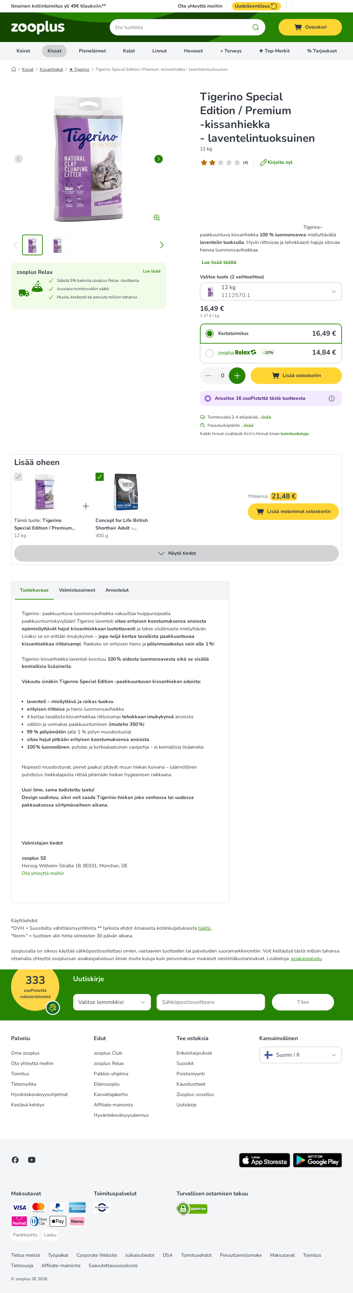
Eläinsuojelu (107, 1084)
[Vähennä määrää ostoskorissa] (208, 375)
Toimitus (20, 1073)
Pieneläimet (92, 51)
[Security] (192, 1210)
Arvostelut (117, 590)
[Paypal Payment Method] (58, 1208)
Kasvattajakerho (111, 1094)
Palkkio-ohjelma (111, 1073)
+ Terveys (231, 51)
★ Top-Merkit (274, 51)
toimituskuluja (295, 433)
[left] (18, 159)
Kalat (129, 51)
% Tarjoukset (322, 51)
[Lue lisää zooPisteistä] (331, 398)
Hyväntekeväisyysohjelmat (39, 1094)
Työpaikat (58, 1255)
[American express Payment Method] (77, 1208)
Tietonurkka (23, 1084)
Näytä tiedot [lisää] (176, 553)
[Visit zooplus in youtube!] (32, 1160)
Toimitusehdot (196, 1255)
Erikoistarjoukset (194, 1053)
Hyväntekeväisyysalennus (121, 1115)
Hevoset (193, 51)
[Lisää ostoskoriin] (296, 375)
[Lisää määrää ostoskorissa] (237, 375)
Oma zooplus (25, 1053)
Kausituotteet (190, 1084)
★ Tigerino (79, 69)
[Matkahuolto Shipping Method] (102, 1208)
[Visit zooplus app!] (264, 1166)
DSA (168, 1255)
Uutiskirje (186, 1105)
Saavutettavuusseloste (113, 1265)
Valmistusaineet (77, 590)
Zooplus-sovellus (195, 1094)
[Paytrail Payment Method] (19, 1222)
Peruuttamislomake (241, 1255)
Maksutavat (282, 1255)
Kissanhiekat (51, 69)
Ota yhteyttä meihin (200, 6)
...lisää (265, 417)
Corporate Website (97, 1255)
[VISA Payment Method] (19, 1208)
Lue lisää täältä (219, 262)
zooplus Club (108, 1053)
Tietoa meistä (25, 1255)
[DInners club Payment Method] (38, 1222)
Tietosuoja (22, 1265)
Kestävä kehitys (27, 1105)
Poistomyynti (190, 1073)
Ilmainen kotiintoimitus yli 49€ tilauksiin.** (58, 6)
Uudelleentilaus (256, 6)
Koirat (23, 51)
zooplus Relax (109, 1063)
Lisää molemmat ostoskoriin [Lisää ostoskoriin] (297, 512)
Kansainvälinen (278, 1038)
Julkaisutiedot (139, 1255)
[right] (158, 159)
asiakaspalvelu (306, 958)
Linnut (159, 51)
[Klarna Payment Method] (77, 1222)
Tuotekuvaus (34, 590)
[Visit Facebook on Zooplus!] (15, 1160)
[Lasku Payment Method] (50, 1235)
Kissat (54, 51)
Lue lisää (152, 271)
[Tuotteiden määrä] (222, 375)
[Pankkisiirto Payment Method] (25, 1235)
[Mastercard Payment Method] (38, 1208)
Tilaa (303, 1002)
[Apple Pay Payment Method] (58, 1222)
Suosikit (185, 1063)
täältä (205, 928)
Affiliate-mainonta (113, 1105)
